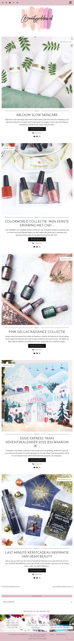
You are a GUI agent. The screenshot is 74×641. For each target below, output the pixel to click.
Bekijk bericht (37, 129)
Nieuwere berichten (63, 586)
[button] (71, 2)
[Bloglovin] (13, 3)
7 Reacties (37, 243)
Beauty (37, 111)
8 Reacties (37, 133)
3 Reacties (37, 574)
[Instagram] (6, 3)
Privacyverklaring (37, 636)
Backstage (60, 634)
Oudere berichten (10, 586)
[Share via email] (34, 136)
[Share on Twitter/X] (39, 136)
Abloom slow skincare (37, 115)
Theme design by (37, 638)
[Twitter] (3, 3)
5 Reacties (37, 350)
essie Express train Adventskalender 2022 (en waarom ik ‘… (37, 442)
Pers (52, 634)
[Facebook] (10, 3)
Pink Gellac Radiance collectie (37, 332)
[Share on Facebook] (37, 136)
